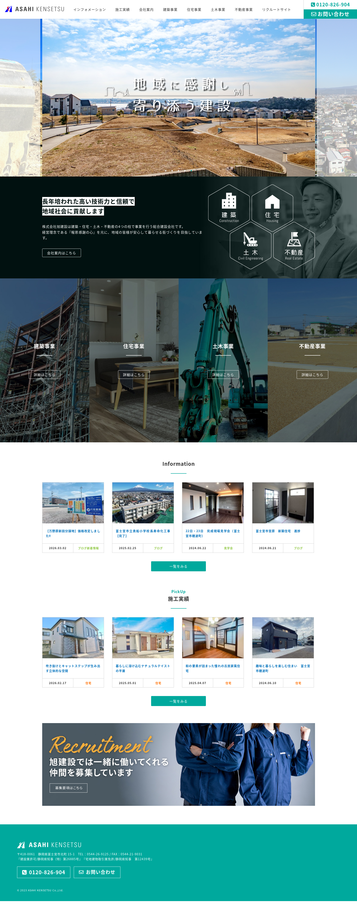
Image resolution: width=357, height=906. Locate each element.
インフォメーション (89, 9)
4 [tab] (185, 171)
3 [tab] (178, 171)
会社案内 (146, 9)
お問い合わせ (330, 14)
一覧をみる (178, 566)
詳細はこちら (44, 374)
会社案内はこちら (61, 252)
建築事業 (170, 9)
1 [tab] (166, 171)
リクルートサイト (276, 9)
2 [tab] (172, 171)
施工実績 (122, 9)
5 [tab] (191, 171)
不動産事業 (244, 9)
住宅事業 (194, 9)
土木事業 (218, 9)
